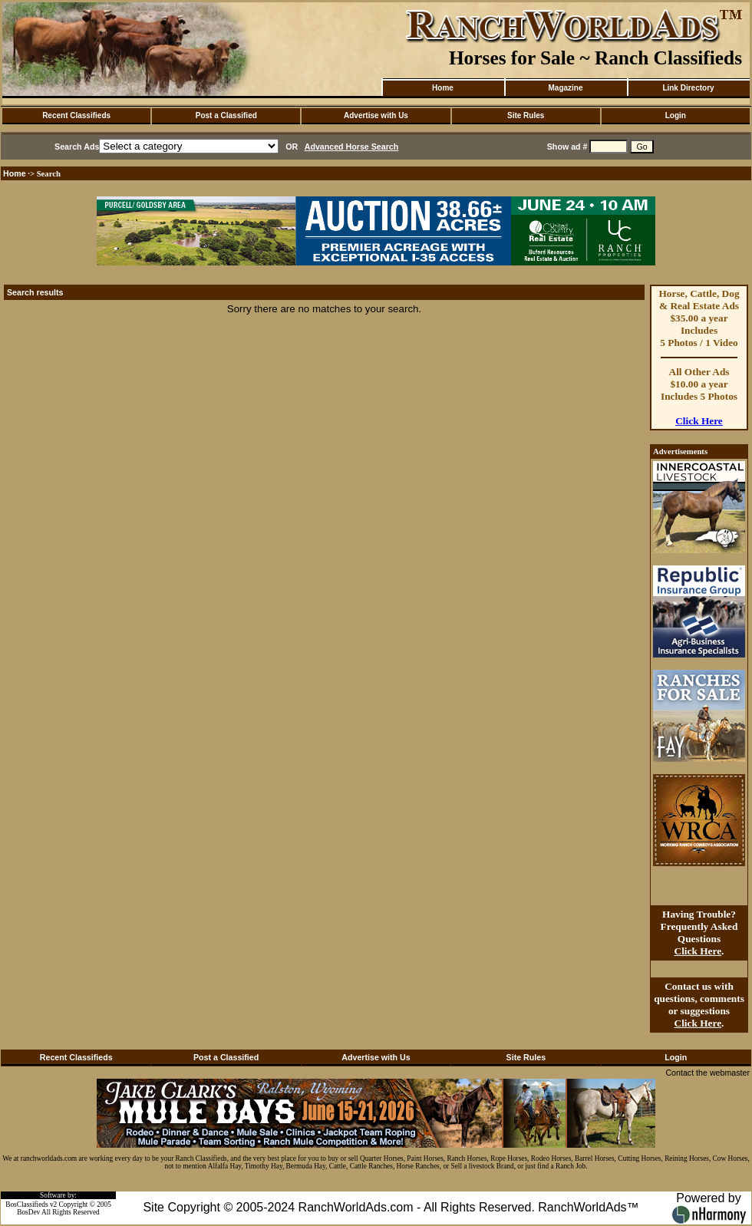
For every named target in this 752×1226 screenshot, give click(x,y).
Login (675, 115)
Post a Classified (226, 115)
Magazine (565, 88)
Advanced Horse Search (352, 146)
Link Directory (688, 88)
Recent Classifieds (76, 115)
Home (443, 88)
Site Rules (525, 115)
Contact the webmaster (707, 1072)
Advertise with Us (376, 115)
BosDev (28, 1212)
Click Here (699, 421)
